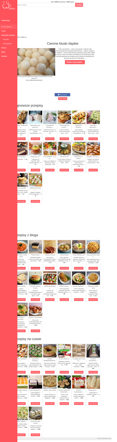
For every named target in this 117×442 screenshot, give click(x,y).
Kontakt (4, 56)
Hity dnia (5, 39)
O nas (3, 31)
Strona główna (6, 27)
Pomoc (3, 48)
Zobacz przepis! (25, 138)
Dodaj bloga (5, 20)
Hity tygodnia (6, 43)
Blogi (3, 52)
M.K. (114, 438)
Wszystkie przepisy (8, 35)
